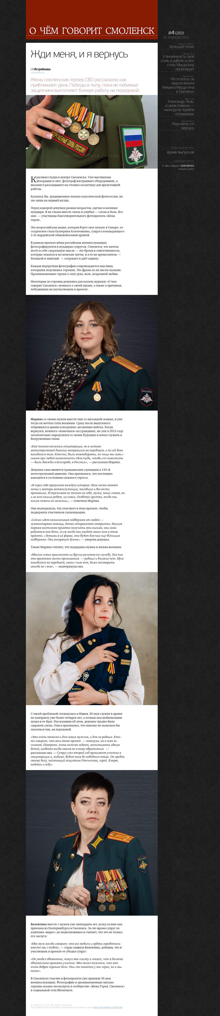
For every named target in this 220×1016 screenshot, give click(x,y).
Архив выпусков (180, 152)
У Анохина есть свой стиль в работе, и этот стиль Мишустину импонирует (177, 62)
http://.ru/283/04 (108, 1007)
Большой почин (182, 47)
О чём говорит (178, 167)
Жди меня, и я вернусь (183, 126)
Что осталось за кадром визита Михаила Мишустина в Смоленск (178, 85)
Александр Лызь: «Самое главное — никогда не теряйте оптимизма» (179, 108)
